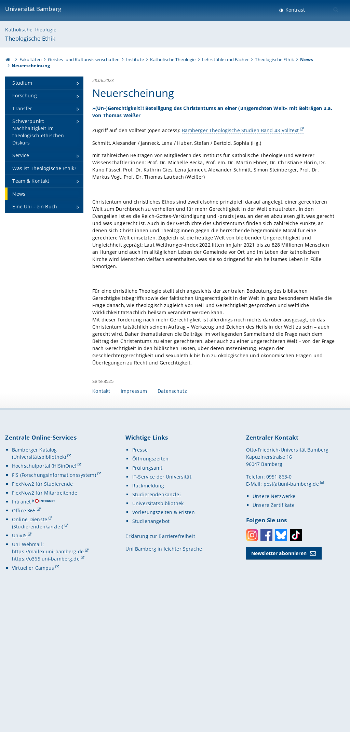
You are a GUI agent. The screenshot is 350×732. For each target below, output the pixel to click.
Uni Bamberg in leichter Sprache (163, 678)
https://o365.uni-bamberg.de (46, 688)
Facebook (266, 664)
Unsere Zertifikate (274, 634)
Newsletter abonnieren (279, 682)
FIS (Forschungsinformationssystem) (54, 604)
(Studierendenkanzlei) (37, 655)
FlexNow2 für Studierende (42, 613)
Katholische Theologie (30, 29)
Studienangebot (151, 650)
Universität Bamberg (33, 9)
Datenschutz (172, 520)
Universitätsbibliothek (158, 632)
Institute (135, 59)
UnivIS (19, 664)
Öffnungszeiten (150, 587)
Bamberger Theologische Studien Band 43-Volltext (150, 141)
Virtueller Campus (33, 697)
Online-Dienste (29, 648)
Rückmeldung (148, 614)
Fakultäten (30, 59)
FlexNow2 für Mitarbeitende (45, 622)
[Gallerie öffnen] (294, 147)
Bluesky (281, 664)
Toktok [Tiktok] (296, 664)
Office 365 (24, 639)
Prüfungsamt (147, 597)
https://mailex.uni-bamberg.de (48, 680)
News (306, 59)
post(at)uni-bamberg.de (291, 613)
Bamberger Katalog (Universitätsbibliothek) (39, 582)
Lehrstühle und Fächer (225, 59)
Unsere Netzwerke (274, 625)
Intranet (21, 630)
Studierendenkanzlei (156, 623)
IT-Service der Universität (161, 606)
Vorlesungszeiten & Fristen (163, 641)
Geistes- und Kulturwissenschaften (84, 59)
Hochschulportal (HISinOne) (44, 595)
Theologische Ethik (30, 38)
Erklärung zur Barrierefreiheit (160, 665)
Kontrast (294, 9)
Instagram (252, 664)
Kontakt (101, 520)
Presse (140, 579)
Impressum (134, 520)
